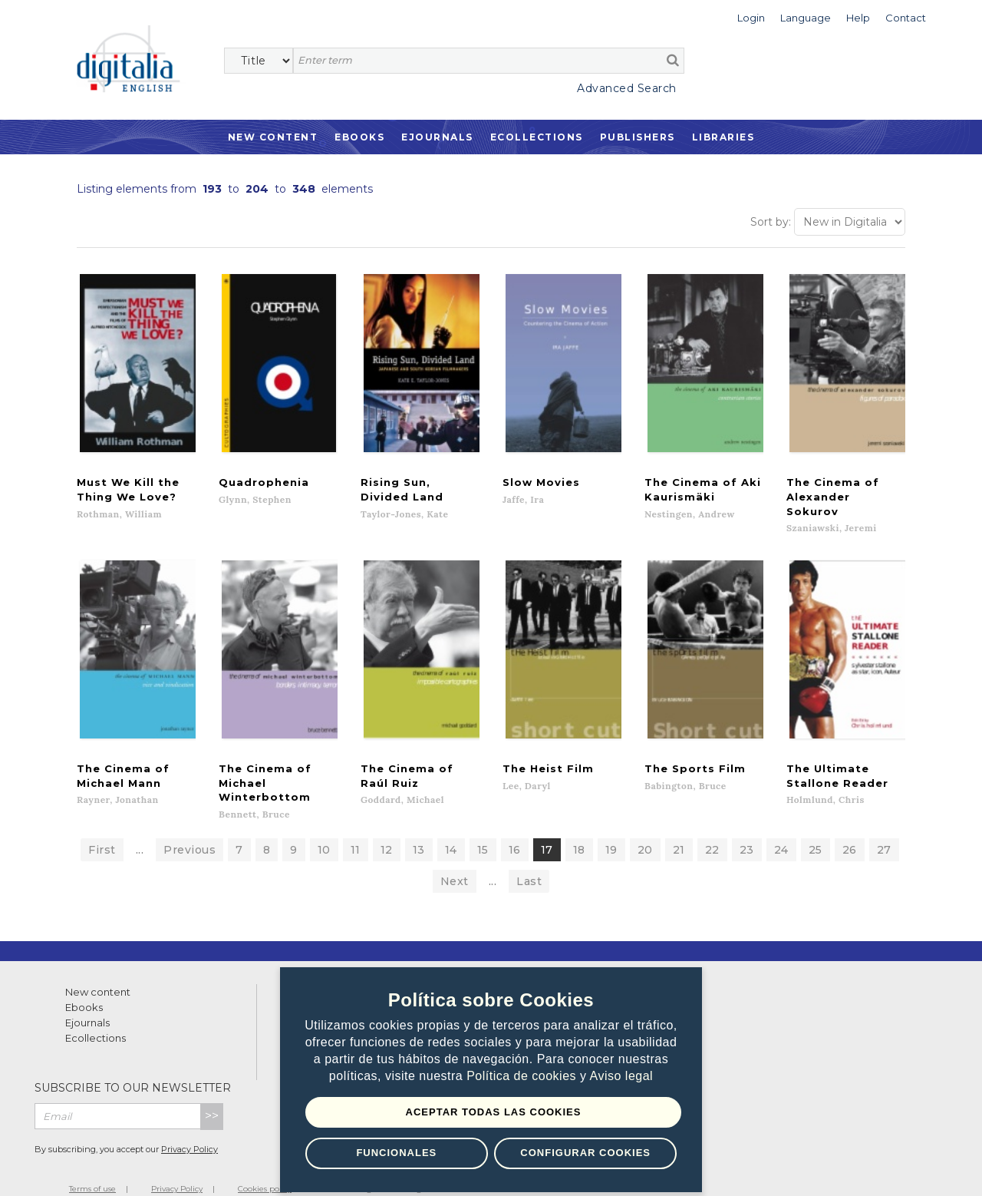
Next (454, 860)
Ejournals (437, 137)
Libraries (723, 137)
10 (324, 828)
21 (679, 828)
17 (547, 828)
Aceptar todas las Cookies (494, 1112)
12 (387, 828)
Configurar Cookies (585, 1152)
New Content (273, 137)
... (140, 828)
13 (419, 828)
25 (815, 828)
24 (781, 828)
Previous (189, 828)
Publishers (637, 137)
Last (529, 860)
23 (747, 828)
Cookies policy (265, 1167)
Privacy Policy (189, 1127)
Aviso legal (622, 1076)
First (102, 828)
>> (212, 1094)
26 (849, 828)
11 (356, 828)
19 (611, 828)
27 (884, 828)
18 (579, 828)
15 (483, 828)
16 (515, 828)
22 (712, 828)
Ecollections (536, 137)
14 (451, 828)
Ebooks (359, 137)
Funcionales (396, 1152)
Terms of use (92, 1167)
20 (645, 828)
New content (97, 970)
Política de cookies (523, 1076)
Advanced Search (627, 88)
